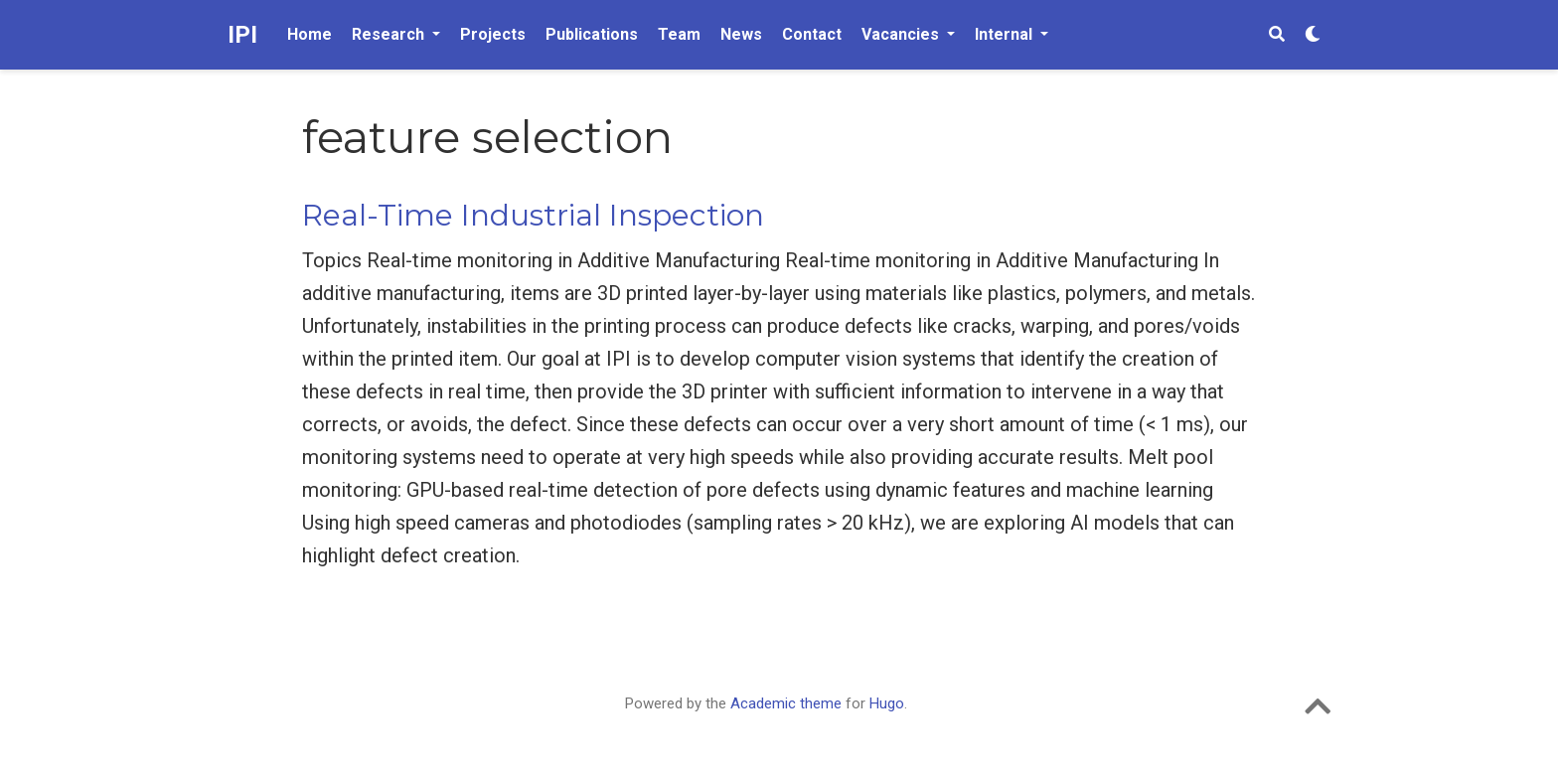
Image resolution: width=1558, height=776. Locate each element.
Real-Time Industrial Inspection (533, 215)
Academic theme (786, 703)
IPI (242, 35)
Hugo (886, 703)
